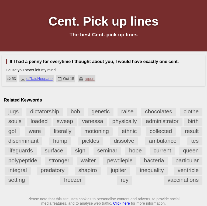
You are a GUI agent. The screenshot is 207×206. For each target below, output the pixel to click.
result (192, 131)
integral (17, 170)
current (162, 150)
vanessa (92, 121)
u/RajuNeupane (39, 78)
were (35, 131)
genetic (101, 111)
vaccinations (183, 180)
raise (127, 111)
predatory (53, 170)
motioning (96, 131)
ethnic (129, 131)
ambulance (163, 141)
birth (193, 121)
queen (191, 150)
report (90, 78)
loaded (39, 121)
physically (124, 121)
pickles (90, 141)
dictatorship (44, 111)
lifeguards (20, 150)
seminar (107, 150)
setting (16, 180)
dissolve (124, 141)
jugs (13, 111)
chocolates (158, 111)
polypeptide (22, 160)
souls (15, 121)
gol (12, 131)
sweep (65, 121)
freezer (72, 180)
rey (125, 180)
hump (60, 141)
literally (62, 131)
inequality (152, 170)
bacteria (154, 160)
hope (135, 150)
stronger (59, 160)
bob (75, 111)
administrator (162, 121)
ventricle (188, 170)
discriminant (23, 141)
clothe (191, 111)
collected (161, 131)
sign (80, 150)
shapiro (87, 170)
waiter (88, 160)
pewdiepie (120, 160)
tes (195, 141)
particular (187, 160)
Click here (121, 203)
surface (54, 150)
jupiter (118, 170)
